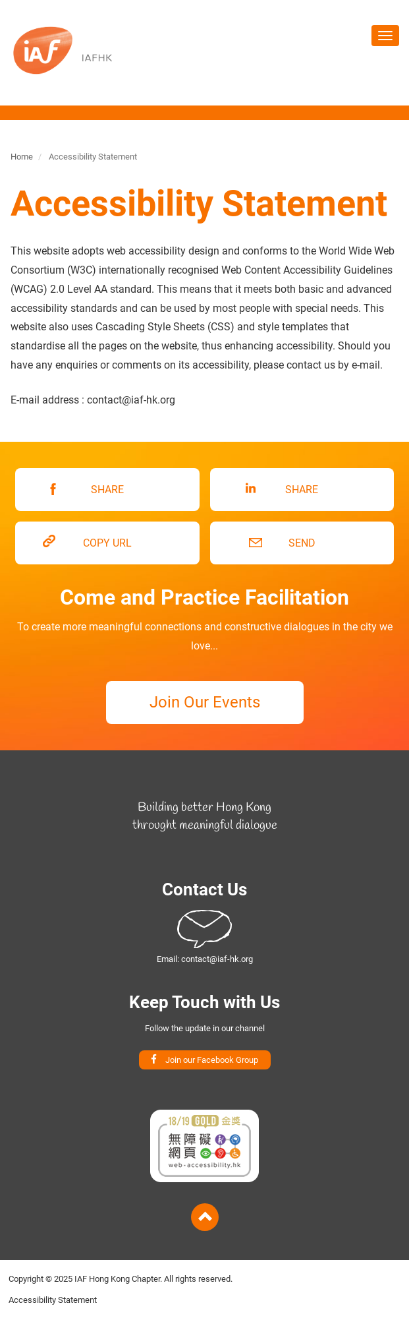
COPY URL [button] (107, 543)
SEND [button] (301, 543)
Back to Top (205, 1217)
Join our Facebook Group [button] (211, 1060)
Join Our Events (205, 702)
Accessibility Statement (53, 1300)
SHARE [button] (107, 489)
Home (22, 157)
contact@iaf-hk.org (217, 959)
